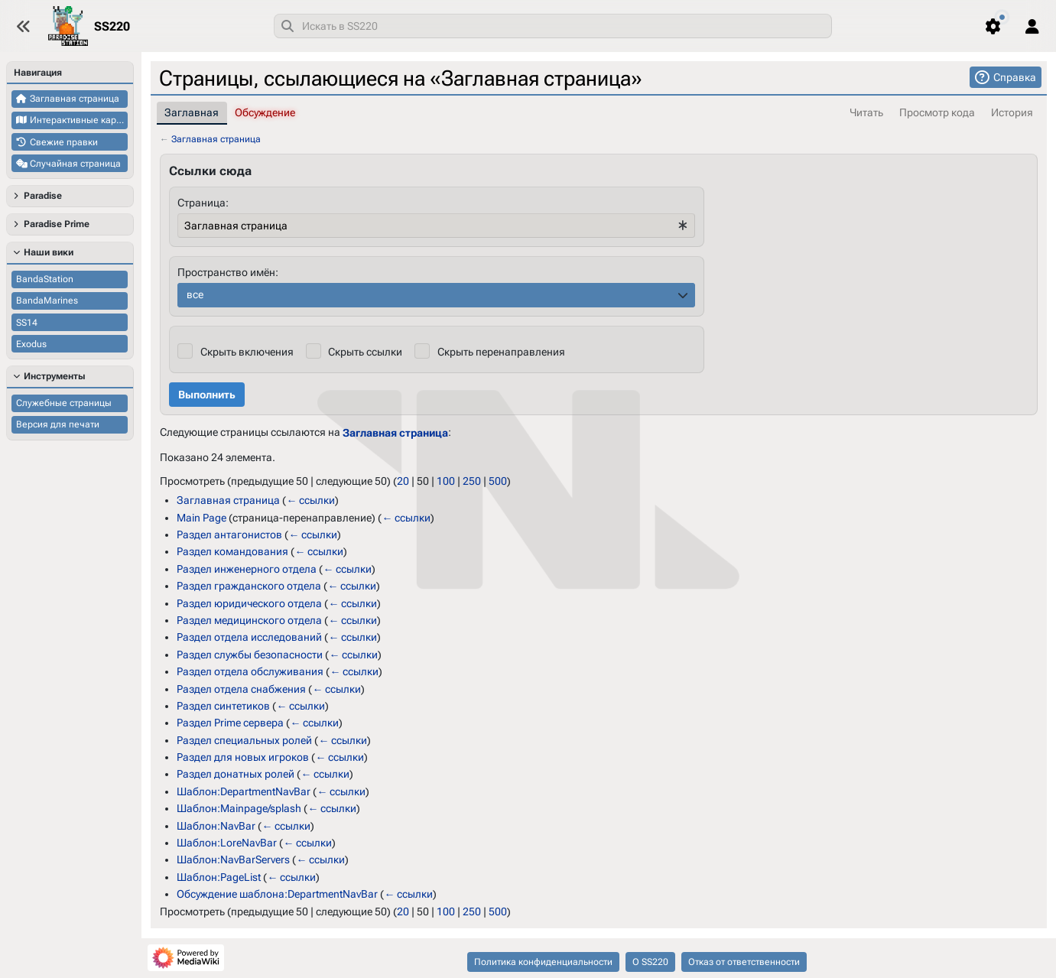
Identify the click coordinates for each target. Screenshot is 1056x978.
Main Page (201, 517)
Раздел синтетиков (223, 706)
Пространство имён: (227, 272)
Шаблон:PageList (219, 877)
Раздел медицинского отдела (249, 620)
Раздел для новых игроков (243, 757)
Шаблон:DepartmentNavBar (243, 791)
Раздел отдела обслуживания (250, 671)
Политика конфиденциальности (543, 962)
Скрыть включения (246, 352)
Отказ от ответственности (744, 962)
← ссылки (310, 500)
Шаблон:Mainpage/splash (239, 808)
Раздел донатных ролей (235, 774)
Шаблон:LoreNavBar (227, 843)
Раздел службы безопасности (250, 654)
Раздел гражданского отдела (249, 586)
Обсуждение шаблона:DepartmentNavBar (277, 894)
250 (472, 481)
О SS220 (650, 962)
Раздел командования (232, 551)
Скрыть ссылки (365, 352)
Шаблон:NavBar (216, 825)
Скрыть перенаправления (500, 352)
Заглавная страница (216, 139)
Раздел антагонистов (229, 534)
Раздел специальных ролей (244, 739)
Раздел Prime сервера (230, 722)
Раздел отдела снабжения (241, 688)
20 (403, 481)
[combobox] (553, 26)
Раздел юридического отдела (249, 602)
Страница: (203, 203)
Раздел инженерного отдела (247, 569)
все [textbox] (195, 294)
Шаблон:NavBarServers (233, 859)
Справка (1014, 77)
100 (446, 481)
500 (498, 481)
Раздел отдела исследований (249, 637)
